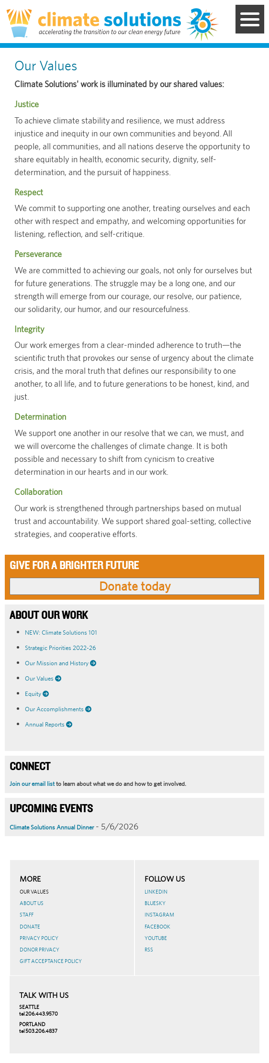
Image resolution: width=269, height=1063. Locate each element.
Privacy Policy (39, 938)
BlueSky (155, 903)
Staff (27, 915)
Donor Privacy (39, 949)
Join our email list (32, 783)
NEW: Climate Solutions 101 (61, 632)
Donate (30, 926)
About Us (32, 903)
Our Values (34, 892)
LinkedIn (156, 892)
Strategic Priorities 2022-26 (60, 647)
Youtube (156, 938)
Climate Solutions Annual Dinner (52, 827)
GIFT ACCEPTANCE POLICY (51, 961)
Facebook (157, 926)
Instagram (159, 915)
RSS (149, 949)
